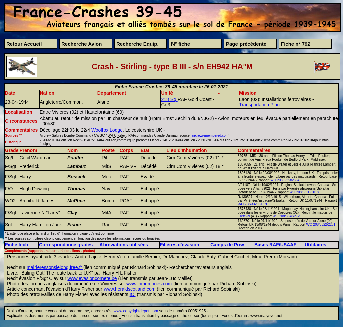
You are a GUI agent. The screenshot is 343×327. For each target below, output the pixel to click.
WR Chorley (117, 135)
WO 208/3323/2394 (284, 180)
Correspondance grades (66, 244)
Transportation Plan (259, 104)
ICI (133, 294)
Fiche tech (16, 244)
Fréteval (244, 216)
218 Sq (169, 99)
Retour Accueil (24, 44)
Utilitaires (315, 244)
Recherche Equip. (137, 44)
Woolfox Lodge (107, 130)
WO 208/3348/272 (286, 216)
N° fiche (180, 44)
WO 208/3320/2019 (252, 204)
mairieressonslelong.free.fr (55, 267)
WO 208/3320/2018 (304, 192)
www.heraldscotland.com (130, 289)
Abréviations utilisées (123, 244)
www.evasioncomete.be (92, 278)
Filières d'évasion (179, 244)
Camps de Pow (227, 244)
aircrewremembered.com (209, 135)
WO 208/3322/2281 (320, 224)
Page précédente (246, 44)
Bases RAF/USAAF (275, 244)
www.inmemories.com (149, 283)
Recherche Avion (81, 44)
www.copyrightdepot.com (136, 311)
